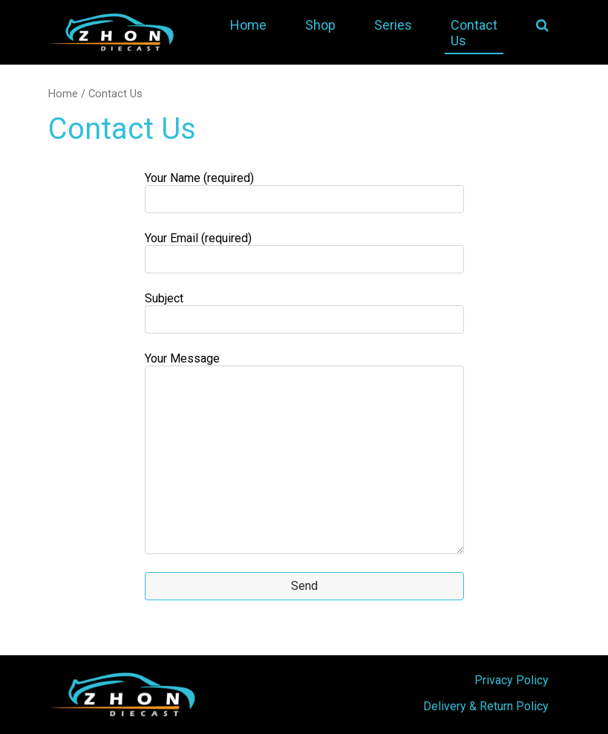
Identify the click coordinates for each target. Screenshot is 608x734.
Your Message (304, 452)
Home (248, 25)
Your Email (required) (304, 252)
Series (393, 25)
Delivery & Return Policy (486, 706)
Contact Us (474, 32)
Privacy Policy (511, 680)
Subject (304, 312)
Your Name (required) (304, 192)
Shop (320, 25)
